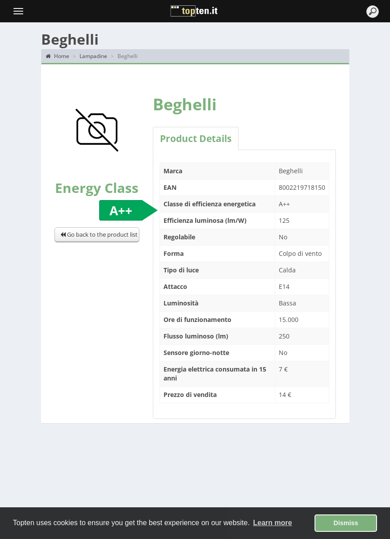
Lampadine (93, 56)
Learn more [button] (272, 522)
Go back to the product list (99, 234)
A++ (120, 210)
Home (57, 56)
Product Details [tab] (195, 138)
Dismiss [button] (346, 522)
